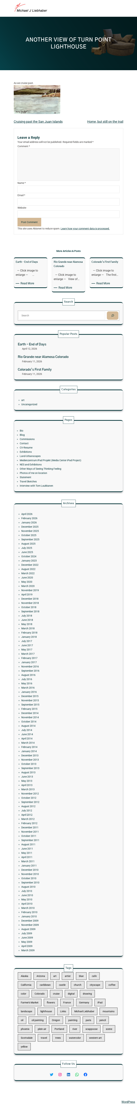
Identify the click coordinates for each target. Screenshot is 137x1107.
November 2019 (50, 662)
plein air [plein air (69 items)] (56, 1020)
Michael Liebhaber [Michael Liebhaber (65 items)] (76, 1011)
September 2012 (50, 765)
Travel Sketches (49, 468)
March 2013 (49, 759)
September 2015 (50, 717)
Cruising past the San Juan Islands (38, 121)
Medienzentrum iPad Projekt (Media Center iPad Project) (60, 458)
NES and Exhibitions (50, 460)
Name (21, 183)
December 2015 (50, 713)
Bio (46, 443)
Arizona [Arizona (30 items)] (55, 994)
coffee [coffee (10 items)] (89, 998)
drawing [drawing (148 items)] (77, 1002)
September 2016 (50, 701)
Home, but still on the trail (105, 121)
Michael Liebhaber (14, 1102)
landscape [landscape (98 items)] (48, 1011)
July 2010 (48, 808)
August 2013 (49, 750)
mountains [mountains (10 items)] (88, 1011)
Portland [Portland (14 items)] (64, 1020)
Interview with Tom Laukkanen (53, 470)
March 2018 (49, 681)
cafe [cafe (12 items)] (81, 994)
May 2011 (48, 789)
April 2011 (48, 791)
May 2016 (48, 707)
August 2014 (49, 728)
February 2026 (50, 627)
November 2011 (50, 779)
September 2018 (50, 672)
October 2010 (49, 802)
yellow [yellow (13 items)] (47, 1028)
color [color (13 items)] (46, 1002)
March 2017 (49, 693)
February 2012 (50, 775)
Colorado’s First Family (52, 363)
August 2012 (49, 767)
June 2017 (48, 689)
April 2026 (48, 625)
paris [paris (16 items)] (78, 1015)
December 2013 (50, 742)
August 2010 (49, 806)
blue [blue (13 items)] (74, 994)
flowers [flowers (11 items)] (60, 1007)
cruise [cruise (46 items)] (62, 1002)
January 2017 (49, 697)
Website (21, 207)
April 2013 (48, 756)
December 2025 (50, 631)
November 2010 (50, 800)
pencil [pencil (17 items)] (85, 1015)
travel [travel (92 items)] (56, 1024)
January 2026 (49, 629)
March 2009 (49, 837)
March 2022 (49, 654)
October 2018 (49, 670)
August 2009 (49, 826)
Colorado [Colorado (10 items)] (54, 1002)
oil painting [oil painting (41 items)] (54, 1015)
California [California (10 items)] (47, 998)
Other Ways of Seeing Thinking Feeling (55, 462)
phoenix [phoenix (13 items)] (47, 1020)
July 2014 (48, 730)
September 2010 (50, 804)
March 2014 (49, 736)
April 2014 (48, 734)
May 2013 (48, 755)
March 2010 (49, 816)
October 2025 (49, 635)
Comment (23, 146)
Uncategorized (49, 402)
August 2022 (49, 652)
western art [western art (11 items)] (81, 1024)
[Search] (90, 314)
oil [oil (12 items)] (46, 1015)
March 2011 (49, 794)
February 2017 (50, 695)
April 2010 (48, 814)
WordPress (128, 1102)
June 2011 (48, 787)
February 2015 (50, 720)
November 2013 (50, 744)
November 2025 (50, 633)
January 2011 (49, 795)
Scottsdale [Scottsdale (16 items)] (48, 1024)
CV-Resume (48, 452)
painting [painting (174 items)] (70, 1015)
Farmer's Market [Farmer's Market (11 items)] (49, 1007)
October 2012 (49, 763)
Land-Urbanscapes (50, 456)
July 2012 (48, 769)
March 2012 (49, 773)
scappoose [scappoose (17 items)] (80, 1020)
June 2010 (48, 810)
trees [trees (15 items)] (63, 1024)
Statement (47, 466)
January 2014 (49, 740)
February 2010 (50, 818)
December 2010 (50, 798)
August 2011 (49, 785)
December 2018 (50, 666)
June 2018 (48, 676)
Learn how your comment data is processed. (85, 228)
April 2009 (48, 835)
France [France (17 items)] (68, 1007)
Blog (46, 446)
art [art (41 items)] (62, 994)
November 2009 (50, 824)
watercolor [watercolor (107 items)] (71, 1024)
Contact (47, 450)
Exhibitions (48, 454)
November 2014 (50, 724)
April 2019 (48, 664)
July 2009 (48, 828)
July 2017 (48, 687)
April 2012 (48, 771)
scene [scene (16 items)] (88, 1020)
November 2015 (50, 716)
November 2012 (50, 761)
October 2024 (49, 646)
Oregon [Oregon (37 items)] (62, 1015)
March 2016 (49, 709)
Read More (28, 283)
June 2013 (48, 752)
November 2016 (50, 699)
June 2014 (48, 732)
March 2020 (49, 660)
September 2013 (50, 748)
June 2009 (48, 830)
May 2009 (48, 833)
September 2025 (50, 637)
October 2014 (49, 726)
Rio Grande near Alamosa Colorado (56, 357)
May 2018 (48, 678)
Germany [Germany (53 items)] (76, 1007)
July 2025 (48, 642)
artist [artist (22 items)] (68, 994)
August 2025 (49, 639)
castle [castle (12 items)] (65, 998)
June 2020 (48, 656)
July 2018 (48, 674)
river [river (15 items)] (71, 1020)
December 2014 (50, 722)
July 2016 (48, 705)
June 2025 (48, 644)
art (46, 400)
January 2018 (49, 685)
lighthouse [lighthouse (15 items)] (57, 1011)
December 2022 (50, 650)
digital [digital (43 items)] (69, 1002)
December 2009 (50, 822)
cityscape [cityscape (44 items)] (81, 998)
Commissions (48, 448)
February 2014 (50, 738)
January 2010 (49, 820)
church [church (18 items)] (73, 998)
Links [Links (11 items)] (65, 1011)
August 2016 (49, 703)
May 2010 (48, 812)
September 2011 (50, 783)
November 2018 (50, 668)
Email (21, 195)
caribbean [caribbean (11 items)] (57, 998)
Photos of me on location (51, 464)
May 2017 (48, 691)
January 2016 (49, 711)
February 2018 (50, 683)
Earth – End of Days (51, 351)
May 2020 (48, 658)
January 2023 (49, 648)
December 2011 (50, 777)
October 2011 (49, 781)
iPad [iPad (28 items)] (84, 1007)
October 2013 (49, 746)
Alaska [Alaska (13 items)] (47, 994)
